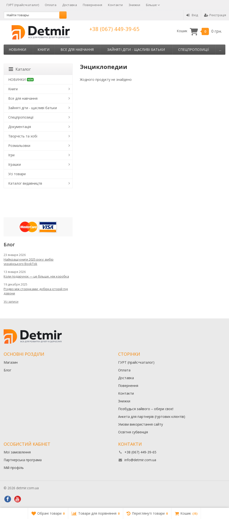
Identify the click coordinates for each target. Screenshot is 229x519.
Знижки (134, 5)
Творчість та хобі (22, 136)
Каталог (20, 69)
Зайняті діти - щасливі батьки (136, 49)
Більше (153, 5)
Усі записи (11, 302)
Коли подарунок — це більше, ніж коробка (36, 276)
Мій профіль (14, 467)
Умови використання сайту (140, 424)
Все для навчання (77, 49)
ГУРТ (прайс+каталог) (23, 5)
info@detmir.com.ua (140, 460)
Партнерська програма (23, 460)
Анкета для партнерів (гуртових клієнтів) (151, 416)
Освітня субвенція (133, 432)
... (220, 49)
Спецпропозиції (193, 49)
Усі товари (17, 174)
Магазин (11, 362)
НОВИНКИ (17, 49)
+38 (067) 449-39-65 (114, 28)
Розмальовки (19, 145)
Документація (19, 126)
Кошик (199, 31)
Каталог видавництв (25, 183)
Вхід (192, 15)
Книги (43, 49)
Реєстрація (215, 15)
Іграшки (14, 164)
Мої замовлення (17, 452)
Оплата (50, 5)
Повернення (92, 5)
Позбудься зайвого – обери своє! (145, 408)
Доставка (69, 5)
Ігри (11, 155)
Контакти (115, 5)
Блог (7, 370)
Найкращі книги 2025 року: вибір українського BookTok (28, 261)
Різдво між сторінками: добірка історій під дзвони (36, 291)
